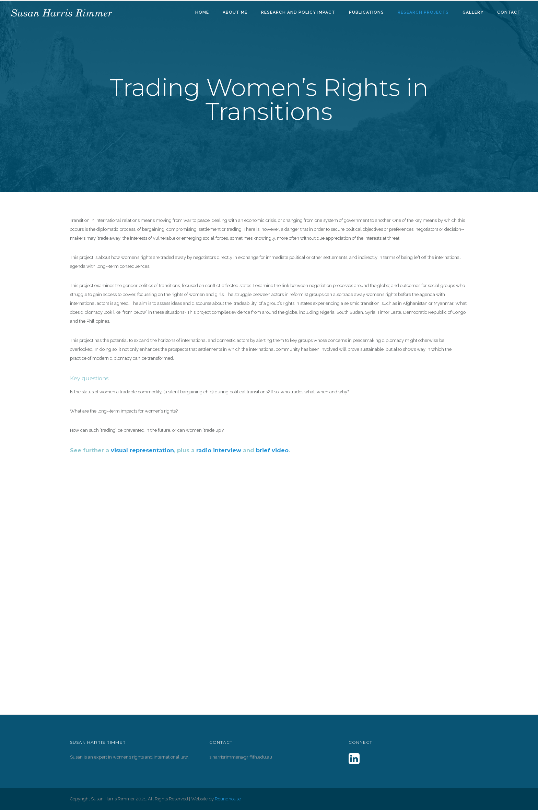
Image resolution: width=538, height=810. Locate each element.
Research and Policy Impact (298, 12)
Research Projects (423, 12)
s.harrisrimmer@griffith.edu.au (240, 757)
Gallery (473, 12)
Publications (366, 12)
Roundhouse (228, 798)
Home (202, 12)
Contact (509, 12)
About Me (235, 12)
